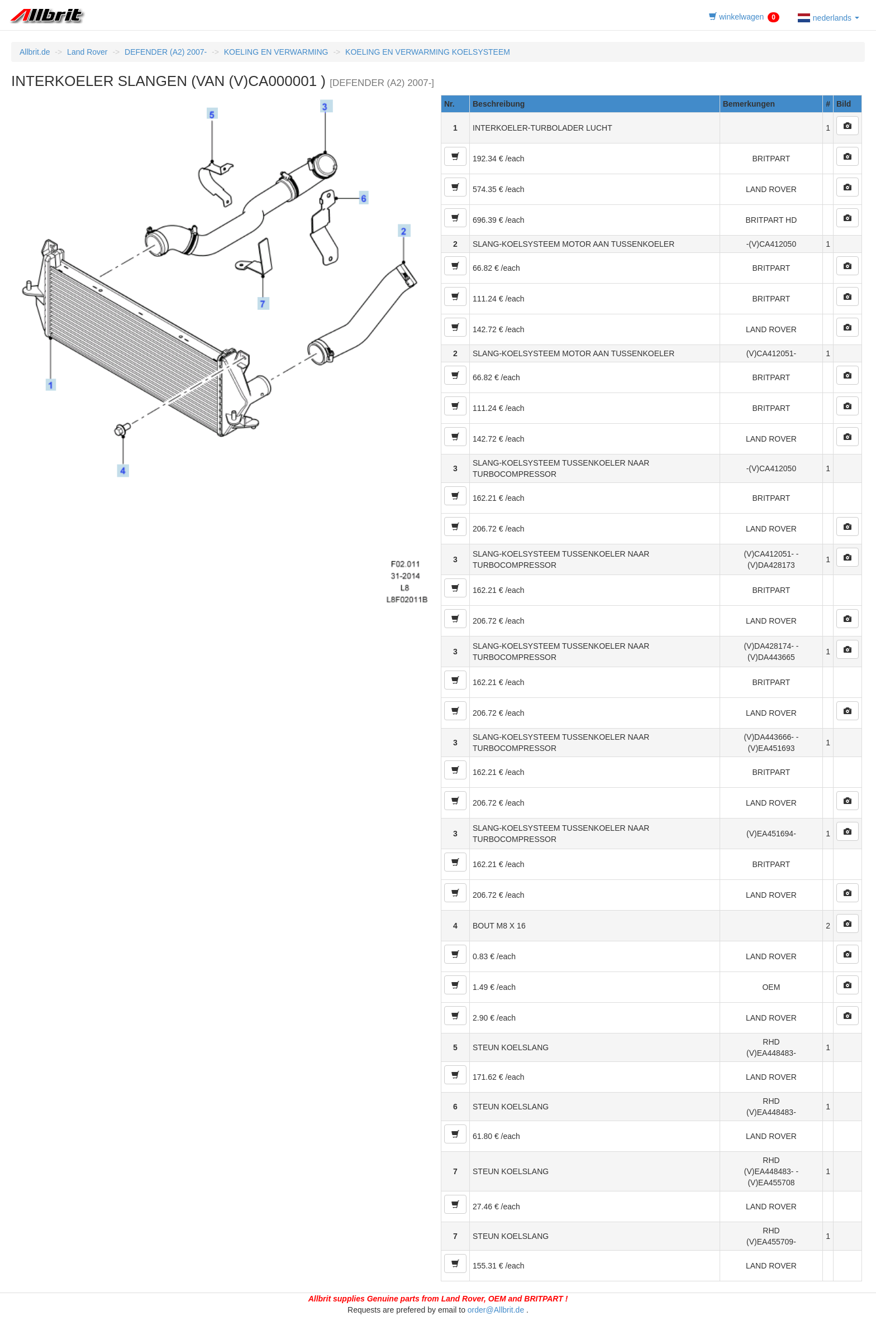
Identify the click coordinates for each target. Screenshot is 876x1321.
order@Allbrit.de (496, 1309)
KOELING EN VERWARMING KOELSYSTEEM (427, 51)
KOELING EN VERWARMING (276, 51)
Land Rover (87, 51)
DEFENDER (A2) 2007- (166, 51)
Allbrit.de (35, 51)
